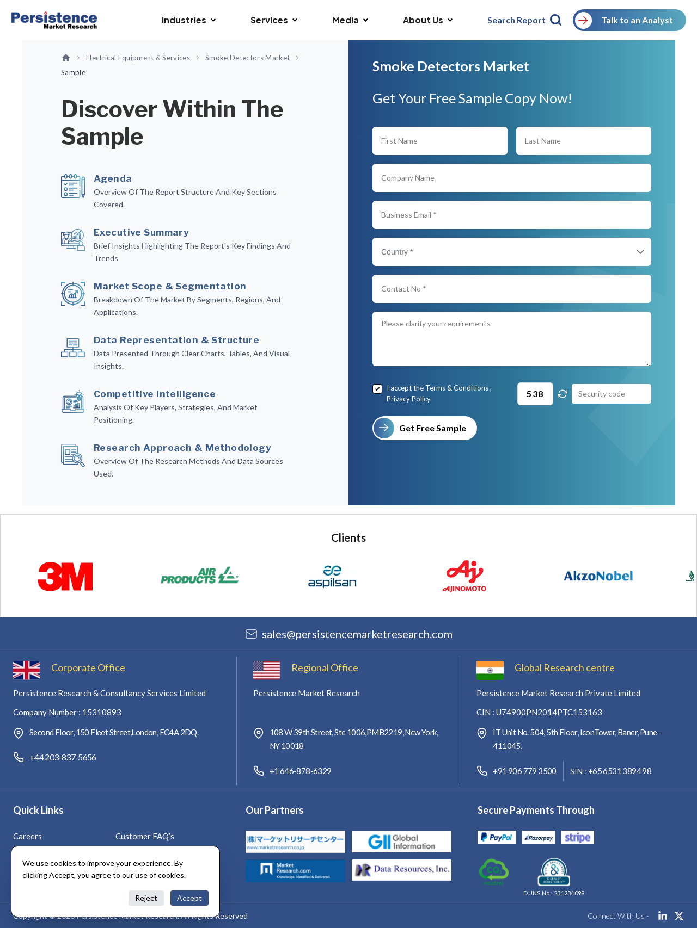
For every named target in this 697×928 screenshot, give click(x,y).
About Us (428, 20)
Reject (146, 897)
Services (273, 20)
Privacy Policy (409, 398)
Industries (189, 20)
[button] (629, 251)
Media (350, 20)
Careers (27, 836)
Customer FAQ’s (144, 836)
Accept (189, 897)
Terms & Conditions (456, 387)
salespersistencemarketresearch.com (357, 633)
